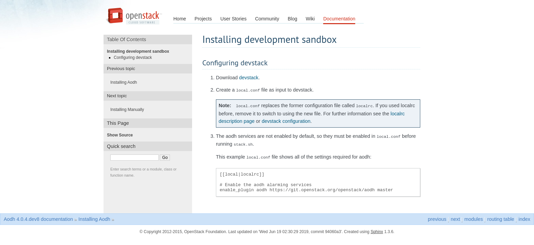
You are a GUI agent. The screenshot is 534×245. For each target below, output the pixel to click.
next (455, 215)
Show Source (122, 135)
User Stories (233, 18)
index (524, 215)
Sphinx (377, 228)
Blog (292, 18)
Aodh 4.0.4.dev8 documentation (38, 215)
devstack (248, 77)
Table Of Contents (129, 39)
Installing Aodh (125, 82)
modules (473, 215)
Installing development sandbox (140, 51)
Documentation (339, 18)
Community (267, 18)
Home (179, 18)
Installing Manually (129, 109)
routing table (500, 215)
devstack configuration (286, 119)
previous (437, 215)
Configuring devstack (135, 57)
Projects (203, 18)
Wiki (310, 18)
